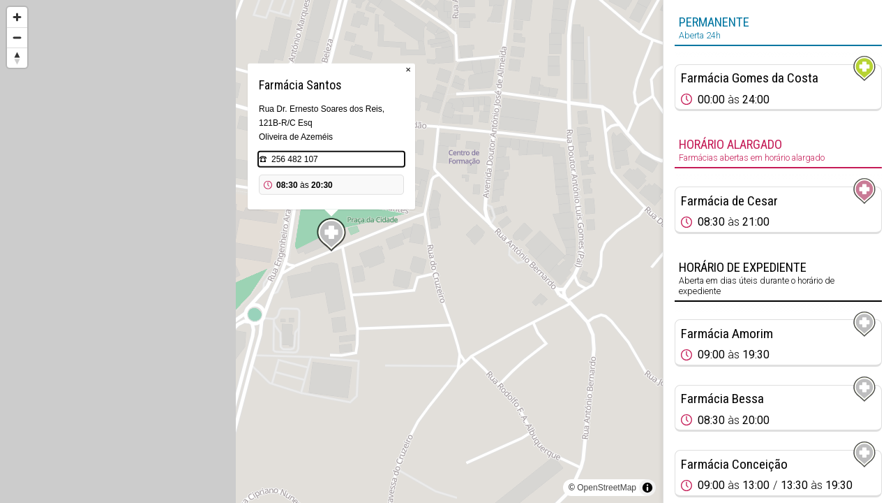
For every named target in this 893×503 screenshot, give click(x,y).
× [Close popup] (408, 69)
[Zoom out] (17, 37)
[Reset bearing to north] (17, 58)
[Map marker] (331, 235)
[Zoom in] (17, 17)
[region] (331, 251)
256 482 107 (294, 159)
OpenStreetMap (606, 488)
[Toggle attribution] (647, 487)
